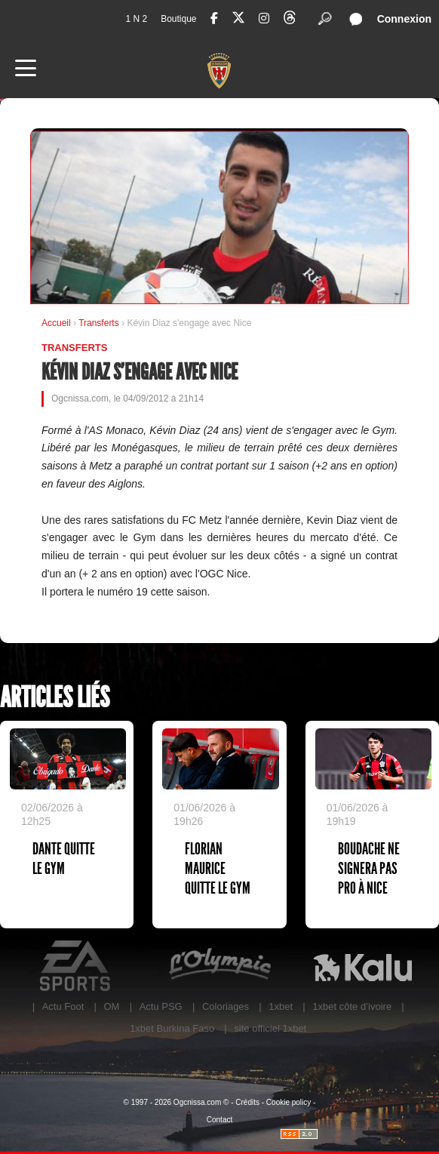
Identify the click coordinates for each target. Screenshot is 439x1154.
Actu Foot (63, 1006)
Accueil (56, 323)
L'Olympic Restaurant (219, 966)
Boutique (178, 19)
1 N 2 (136, 19)
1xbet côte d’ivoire (351, 1006)
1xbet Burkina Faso (172, 1028)
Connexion (404, 19)
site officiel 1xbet (270, 1028)
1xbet (281, 1006)
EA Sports (76, 966)
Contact (219, 1120)
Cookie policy (288, 1102)
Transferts (99, 323)
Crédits (247, 1102)
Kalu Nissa (362, 966)
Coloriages (225, 1006)
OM (111, 1006)
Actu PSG (161, 1006)
